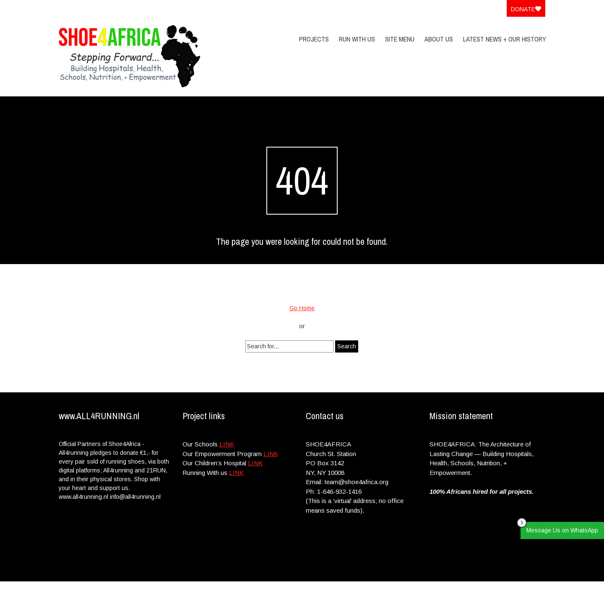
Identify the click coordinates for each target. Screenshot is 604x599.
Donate (526, 9)
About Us (438, 39)
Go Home (302, 308)
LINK (226, 444)
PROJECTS (314, 39)
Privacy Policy (491, 590)
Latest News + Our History (504, 39)
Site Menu (399, 39)
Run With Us (357, 39)
